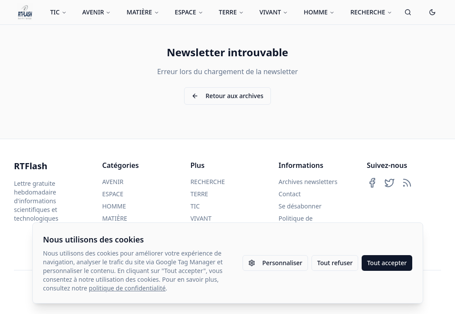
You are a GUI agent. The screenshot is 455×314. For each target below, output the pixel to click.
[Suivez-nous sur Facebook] (372, 182)
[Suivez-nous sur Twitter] (389, 182)
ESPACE (189, 12)
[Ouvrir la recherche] (408, 12)
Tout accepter (387, 263)
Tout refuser (334, 263)
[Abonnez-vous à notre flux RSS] (407, 182)
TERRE (231, 12)
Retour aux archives (227, 96)
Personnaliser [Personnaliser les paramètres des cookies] (275, 263)
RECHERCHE (371, 12)
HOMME (319, 12)
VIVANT (274, 12)
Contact (290, 194)
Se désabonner (300, 206)
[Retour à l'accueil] (25, 12)
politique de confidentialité (127, 288)
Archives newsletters (308, 181)
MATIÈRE (143, 12)
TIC (58, 12)
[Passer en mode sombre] (432, 12)
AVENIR (96, 12)
